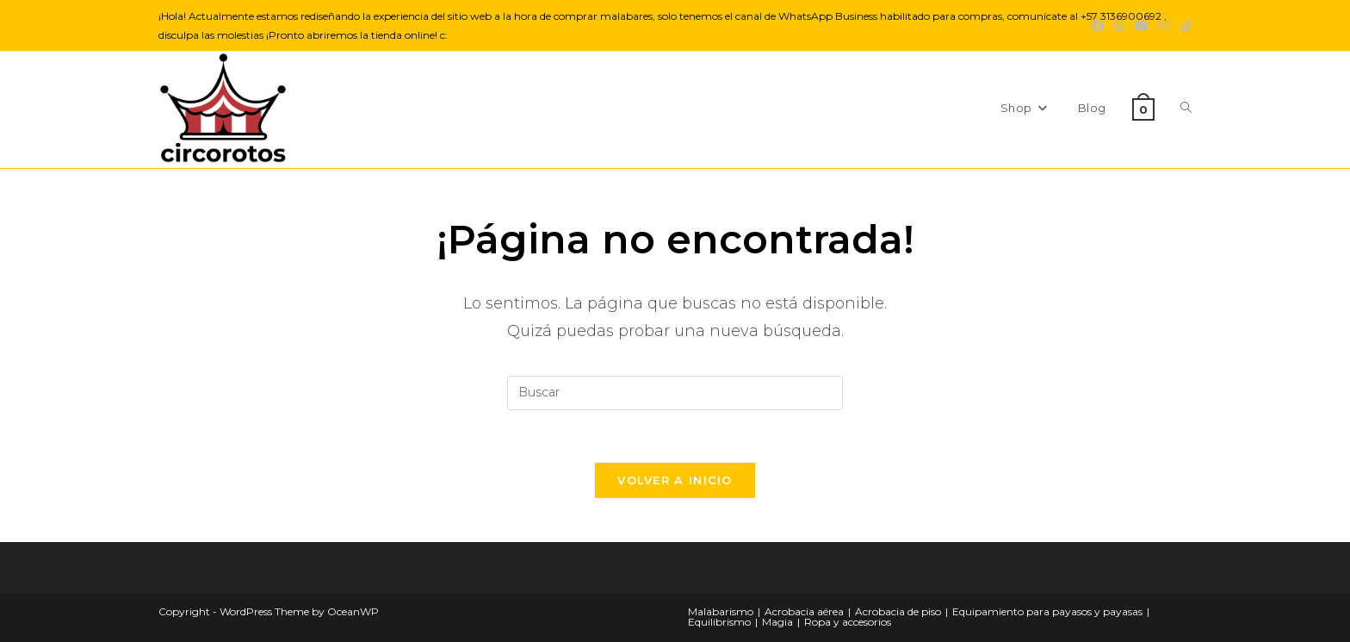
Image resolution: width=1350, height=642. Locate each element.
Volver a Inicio (675, 480)
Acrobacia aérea (804, 611)
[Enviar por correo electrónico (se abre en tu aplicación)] (1165, 25)
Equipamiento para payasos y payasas (1047, 611)
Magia (777, 621)
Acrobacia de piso (898, 611)
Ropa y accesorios (847, 621)
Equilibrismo (719, 621)
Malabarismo (720, 611)
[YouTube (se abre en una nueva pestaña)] (1142, 25)
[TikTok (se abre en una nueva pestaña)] (1184, 25)
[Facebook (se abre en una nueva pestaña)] (1098, 25)
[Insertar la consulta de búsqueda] (675, 393)
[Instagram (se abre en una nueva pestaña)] (1119, 25)
